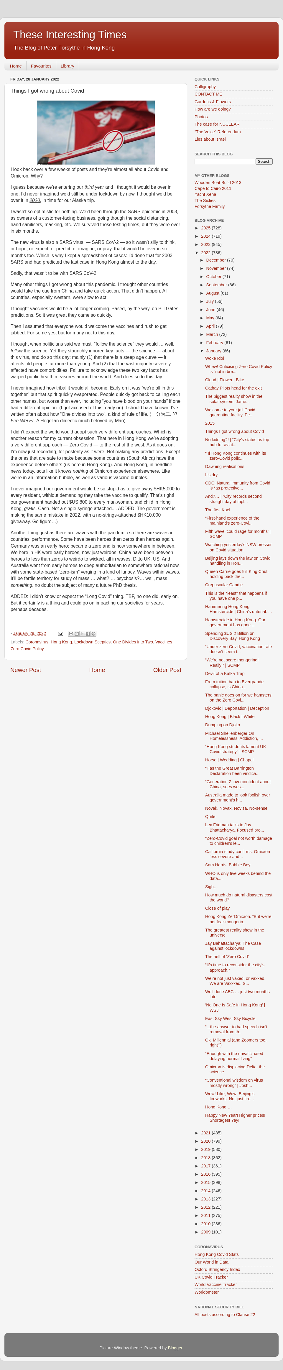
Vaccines (163, 642)
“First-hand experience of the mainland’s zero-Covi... (232, 520)
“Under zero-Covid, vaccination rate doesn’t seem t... (238, 649)
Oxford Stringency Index (217, 1269)
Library (67, 65)
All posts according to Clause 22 (225, 1314)
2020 (206, 1141)
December (216, 260)
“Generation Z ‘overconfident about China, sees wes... (238, 784)
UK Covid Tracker (211, 1277)
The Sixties (205, 200)
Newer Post (25, 670)
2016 (206, 1174)
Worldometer (207, 1292)
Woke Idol (214, 358)
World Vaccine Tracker (216, 1284)
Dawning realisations (224, 466)
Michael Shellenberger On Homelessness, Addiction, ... (234, 736)
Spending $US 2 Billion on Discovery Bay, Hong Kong (232, 636)
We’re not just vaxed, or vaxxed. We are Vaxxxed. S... (235, 981)
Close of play (217, 908)
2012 (206, 1207)
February (215, 342)
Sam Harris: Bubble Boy (228, 865)
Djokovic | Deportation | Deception (237, 708)
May (210, 318)
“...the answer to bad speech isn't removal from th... (236, 1029)
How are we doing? (213, 109)
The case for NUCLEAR (217, 124)
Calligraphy (205, 86)
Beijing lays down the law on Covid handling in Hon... (238, 561)
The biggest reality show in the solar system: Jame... (233, 399)
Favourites (41, 65)
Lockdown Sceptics (92, 642)
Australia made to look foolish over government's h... (237, 797)
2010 (206, 1223)
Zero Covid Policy (27, 648)
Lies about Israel (210, 139)
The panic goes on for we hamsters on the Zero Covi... (238, 697)
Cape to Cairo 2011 (213, 188)
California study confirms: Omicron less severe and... (237, 854)
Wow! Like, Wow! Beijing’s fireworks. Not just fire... (229, 1096)
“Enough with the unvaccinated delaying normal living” (234, 1056)
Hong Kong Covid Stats (217, 1254)
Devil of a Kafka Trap (225, 673)
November (216, 268)
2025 (206, 228)
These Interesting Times (69, 35)
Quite (210, 816)
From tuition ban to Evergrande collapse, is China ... (234, 684)
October (214, 276)
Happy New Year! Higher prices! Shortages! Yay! (235, 1118)
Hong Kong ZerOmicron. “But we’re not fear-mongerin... (238, 919)
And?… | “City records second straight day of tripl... (233, 499)
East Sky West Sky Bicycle (230, 1018)
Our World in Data (211, 1262)
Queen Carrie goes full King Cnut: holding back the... (237, 574)
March (212, 334)
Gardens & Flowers (213, 101)
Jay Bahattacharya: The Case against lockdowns (233, 946)
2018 (206, 1157)
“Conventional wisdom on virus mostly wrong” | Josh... (234, 1083)
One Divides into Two (133, 642)
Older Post (167, 670)
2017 (206, 1166)
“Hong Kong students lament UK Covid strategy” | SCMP (235, 749)
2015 (210, 423)
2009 (206, 1232)
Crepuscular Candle (224, 584)
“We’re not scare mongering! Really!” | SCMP (232, 662)
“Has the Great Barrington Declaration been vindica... (232, 771)
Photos (201, 116)
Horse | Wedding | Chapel (229, 760)
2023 (206, 244)
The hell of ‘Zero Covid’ (227, 956)
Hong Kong (61, 642)
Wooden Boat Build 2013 (218, 182)
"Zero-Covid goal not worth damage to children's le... (238, 841)
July (210, 301)
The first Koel (217, 509)
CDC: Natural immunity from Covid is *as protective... (237, 485)
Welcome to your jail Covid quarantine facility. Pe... (230, 412)
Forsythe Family (210, 206)
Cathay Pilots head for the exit (233, 388)
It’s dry (211, 474)
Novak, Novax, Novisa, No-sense (236, 808)
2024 (206, 236)
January (214, 351)
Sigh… (211, 886)
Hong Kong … (218, 1107)
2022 (206, 252)
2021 (206, 1133)
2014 (206, 1190)
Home (16, 65)
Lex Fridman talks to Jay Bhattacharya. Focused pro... (234, 827)
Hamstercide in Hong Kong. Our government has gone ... (235, 622)
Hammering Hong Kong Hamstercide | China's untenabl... (238, 609)
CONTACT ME (208, 94)
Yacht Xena (205, 194)
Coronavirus (36, 642)
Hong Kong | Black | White (229, 716)
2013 (206, 1199)
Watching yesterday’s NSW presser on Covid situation (238, 547)
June (211, 309)
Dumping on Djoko (222, 724)
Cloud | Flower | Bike (224, 379)
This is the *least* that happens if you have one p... (236, 596)
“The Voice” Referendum (218, 131)
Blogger (175, 1348)
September (217, 284)
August (213, 293)
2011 (206, 1215)
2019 (206, 1149)
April (211, 326)
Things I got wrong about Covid (234, 431)
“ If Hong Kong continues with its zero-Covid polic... (235, 456)
